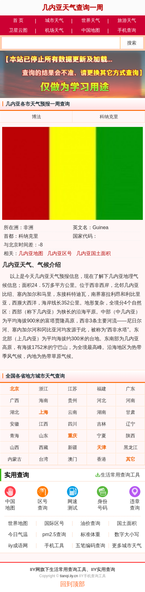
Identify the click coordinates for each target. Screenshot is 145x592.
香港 (101, 459)
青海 (14, 435)
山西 (14, 447)
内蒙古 (15, 459)
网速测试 (72, 498)
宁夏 (101, 435)
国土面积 (127, 523)
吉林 (101, 423)
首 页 (18, 20)
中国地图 (90, 30)
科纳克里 (109, 116)
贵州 (72, 400)
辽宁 (130, 423)
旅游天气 (127, 20)
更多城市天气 (127, 545)
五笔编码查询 (90, 545)
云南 (72, 412)
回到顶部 (72, 584)
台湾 (43, 459)
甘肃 (130, 412)
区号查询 (42, 498)
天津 (101, 447)
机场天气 (54, 30)
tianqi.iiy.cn (69, 576)
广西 (14, 400)
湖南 (101, 412)
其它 (130, 459)
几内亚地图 (31, 253)
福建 (101, 388)
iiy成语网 (18, 545)
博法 (36, 116)
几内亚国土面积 (93, 253)
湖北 (14, 412)
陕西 (130, 435)
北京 (14, 388)
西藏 (43, 447)
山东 (43, 435)
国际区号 (54, 523)
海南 (43, 400)
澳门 (72, 459)
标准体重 (90, 534)
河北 (101, 400)
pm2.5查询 (54, 534)
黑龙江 (131, 447)
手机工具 (54, 545)
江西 (43, 423)
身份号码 (102, 498)
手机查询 (127, 30)
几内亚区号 (59, 253)
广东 (130, 388)
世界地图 (18, 523)
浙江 (43, 388)
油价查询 (90, 523)
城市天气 (54, 20)
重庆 (72, 435)
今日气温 (18, 534)
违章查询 (134, 498)
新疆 (72, 447)
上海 (43, 412)
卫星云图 (18, 30)
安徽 (14, 423)
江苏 (72, 388)
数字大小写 (126, 534)
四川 (72, 423)
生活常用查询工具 (118, 474)
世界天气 (90, 20)
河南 (130, 400)
